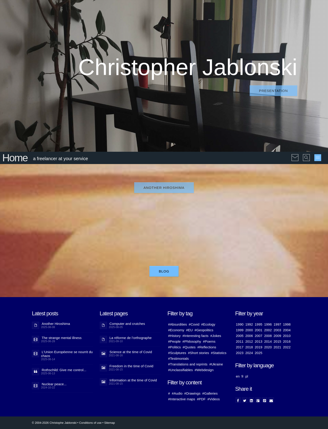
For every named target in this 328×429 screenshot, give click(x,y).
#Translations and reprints (188, 364)
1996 (268, 324)
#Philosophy (191, 341)
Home (15, 158)
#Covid (194, 324)
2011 (239, 341)
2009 (277, 336)
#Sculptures (177, 353)
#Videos (214, 399)
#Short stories (198, 353)
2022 (286, 347)
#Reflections (206, 347)
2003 (277, 330)
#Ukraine (216, 364)
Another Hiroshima (164, 188)
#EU (189, 330)
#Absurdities (177, 324)
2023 (239, 353)
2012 (249, 341)
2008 (268, 336)
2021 (277, 347)
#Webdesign (204, 370)
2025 (258, 353)
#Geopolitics (204, 330)
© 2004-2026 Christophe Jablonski (54, 422)
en (238, 376)
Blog (164, 271)
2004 (286, 330)
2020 (268, 347)
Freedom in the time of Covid (132, 366)
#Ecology (208, 324)
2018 (249, 347)
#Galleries (210, 393)
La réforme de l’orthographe (131, 338)
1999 (239, 330)
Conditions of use (90, 422)
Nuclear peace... (54, 384)
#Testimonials (178, 358)
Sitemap (109, 422)
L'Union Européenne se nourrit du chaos (67, 354)
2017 (239, 347)
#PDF (201, 399)
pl (246, 376)
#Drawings (192, 393)
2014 (268, 341)
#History (174, 336)
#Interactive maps (181, 399)
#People (174, 341)
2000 (249, 330)
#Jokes (215, 336)
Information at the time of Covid (133, 380)
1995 (258, 324)
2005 (239, 336)
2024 (249, 353)
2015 (277, 341)
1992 (249, 324)
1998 (286, 324)
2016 (286, 341)
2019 (258, 347)
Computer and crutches (127, 324)
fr (242, 376)
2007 (258, 336)
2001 (258, 330)
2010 (286, 336)
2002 (268, 330)
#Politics (174, 347)
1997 (277, 324)
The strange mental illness (62, 338)
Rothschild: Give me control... (64, 370)
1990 (239, 324)
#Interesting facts (195, 336)
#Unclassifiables (180, 370)
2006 (249, 336)
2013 (258, 341)
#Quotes (189, 347)
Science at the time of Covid (131, 352)
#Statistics (218, 353)
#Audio (177, 393)
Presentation (273, 91)
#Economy (176, 330)
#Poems (209, 341)
